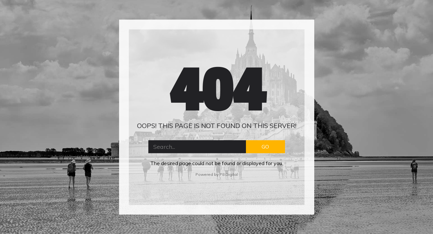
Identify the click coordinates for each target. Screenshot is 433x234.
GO (265, 146)
